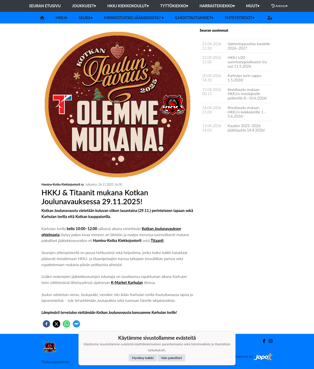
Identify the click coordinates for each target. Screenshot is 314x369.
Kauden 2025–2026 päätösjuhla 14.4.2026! (246, 127)
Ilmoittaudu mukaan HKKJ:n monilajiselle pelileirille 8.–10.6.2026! (247, 93)
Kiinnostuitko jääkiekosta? (133, 17)
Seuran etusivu (45, 6)
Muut (252, 6)
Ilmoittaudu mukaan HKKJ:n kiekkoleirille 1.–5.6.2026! (247, 111)
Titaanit (157, 240)
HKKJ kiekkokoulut (128, 6)
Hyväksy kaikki (142, 358)
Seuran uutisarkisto (218, 142)
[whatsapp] (66, 324)
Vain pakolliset (171, 358)
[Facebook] (262, 341)
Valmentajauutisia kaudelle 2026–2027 (249, 45)
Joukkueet (84, 6)
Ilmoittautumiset (194, 17)
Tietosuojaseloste (55, 361)
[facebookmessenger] (76, 324)
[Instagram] (269, 341)
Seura (85, 17)
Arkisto (279, 5)
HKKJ (61, 17)
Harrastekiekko (217, 6)
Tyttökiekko (174, 6)
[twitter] (56, 324)
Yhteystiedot (239, 17)
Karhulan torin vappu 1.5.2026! (244, 77)
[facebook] (46, 324)
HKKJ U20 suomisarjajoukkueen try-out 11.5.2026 (248, 61)
